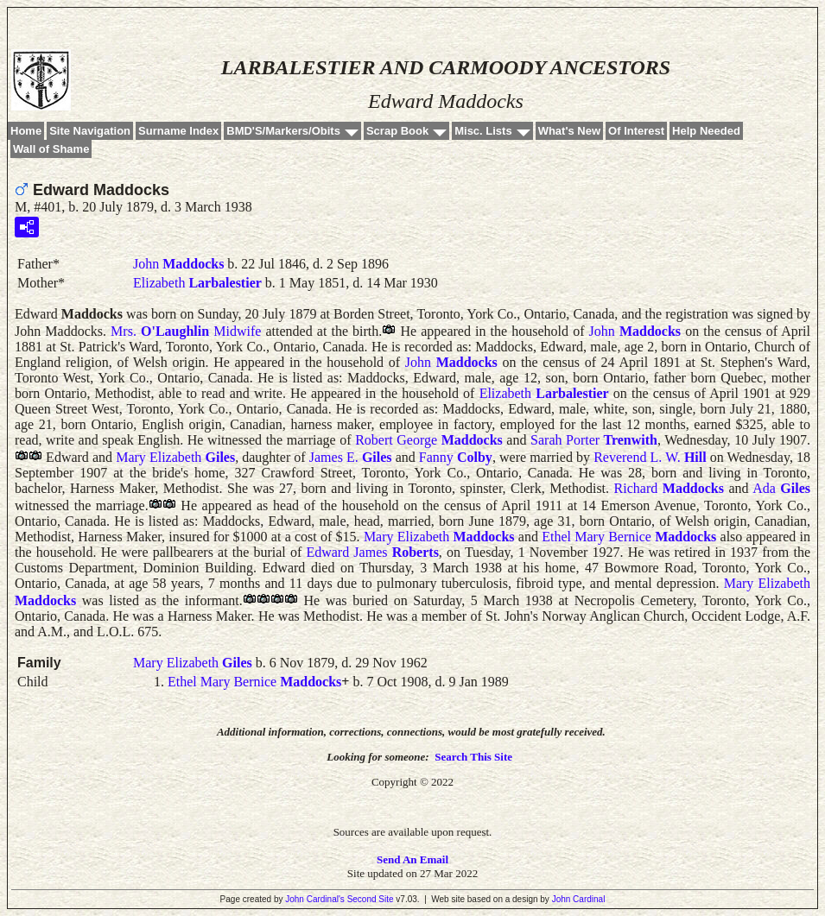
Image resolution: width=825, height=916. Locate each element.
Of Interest (636, 130)
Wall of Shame (51, 148)
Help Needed (706, 130)
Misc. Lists (482, 130)
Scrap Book (397, 130)
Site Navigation (89, 130)
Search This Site (473, 756)
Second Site (370, 899)
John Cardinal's (315, 899)
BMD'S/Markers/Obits (283, 130)
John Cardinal (579, 899)
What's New (569, 130)
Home (25, 130)
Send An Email (412, 859)
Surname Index (178, 130)
